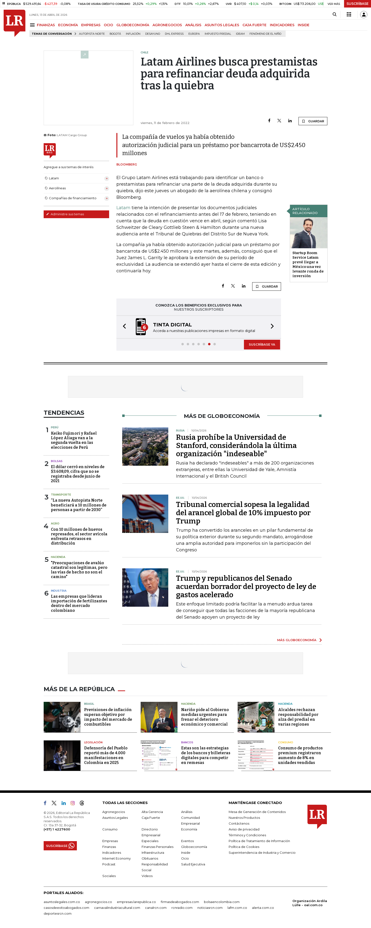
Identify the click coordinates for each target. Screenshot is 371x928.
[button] (122, 327)
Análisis (186, 812)
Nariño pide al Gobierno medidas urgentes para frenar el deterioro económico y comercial (205, 717)
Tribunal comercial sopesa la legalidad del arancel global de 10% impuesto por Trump (243, 512)
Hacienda (58, 557)
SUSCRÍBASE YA (262, 344)
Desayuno (152, 33)
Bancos (187, 742)
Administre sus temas (65, 214)
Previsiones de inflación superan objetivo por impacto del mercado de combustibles (108, 717)
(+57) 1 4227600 (57, 829)
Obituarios (150, 858)
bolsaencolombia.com (222, 902)
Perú (54, 427)
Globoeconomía (194, 847)
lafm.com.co (237, 908)
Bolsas (57, 461)
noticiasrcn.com (210, 908)
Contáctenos (239, 823)
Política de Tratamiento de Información (259, 841)
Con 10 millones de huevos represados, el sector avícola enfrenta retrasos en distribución (79, 536)
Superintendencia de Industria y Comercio (262, 852)
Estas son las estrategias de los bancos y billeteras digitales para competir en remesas (205, 755)
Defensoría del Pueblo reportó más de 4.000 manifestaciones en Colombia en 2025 (106, 755)
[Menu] (33, 25)
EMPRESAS (90, 25)
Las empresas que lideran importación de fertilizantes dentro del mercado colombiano (79, 603)
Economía (189, 829)
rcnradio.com (182, 908)
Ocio (185, 858)
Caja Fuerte (151, 818)
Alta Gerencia (152, 812)
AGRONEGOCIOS (167, 25)
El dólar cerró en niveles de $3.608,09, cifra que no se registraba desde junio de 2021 (78, 473)
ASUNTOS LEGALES (222, 25)
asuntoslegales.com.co (62, 902)
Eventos (187, 841)
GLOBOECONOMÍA (132, 25)
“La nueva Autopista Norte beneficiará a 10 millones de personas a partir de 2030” (78, 505)
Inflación (133, 33)
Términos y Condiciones (247, 835)
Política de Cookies (244, 847)
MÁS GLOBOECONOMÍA (296, 640)
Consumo (285, 742)
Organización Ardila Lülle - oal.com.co (309, 903)
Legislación (93, 742)
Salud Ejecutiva (193, 864)
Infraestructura (153, 852)
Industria (58, 590)
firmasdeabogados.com (180, 902)
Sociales (109, 876)
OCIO (108, 25)
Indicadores (111, 852)
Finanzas (109, 847)
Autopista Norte (92, 33)
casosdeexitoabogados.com (66, 908)
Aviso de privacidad (244, 829)
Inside (185, 852)
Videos (147, 876)
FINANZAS (46, 25)
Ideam (240, 33)
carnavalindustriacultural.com (117, 908)
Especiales (150, 841)
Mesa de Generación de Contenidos (257, 812)
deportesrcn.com (58, 913)
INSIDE (303, 25)
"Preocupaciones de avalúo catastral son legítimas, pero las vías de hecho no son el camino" (79, 570)
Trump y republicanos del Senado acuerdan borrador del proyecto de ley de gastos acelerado (246, 586)
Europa (194, 33)
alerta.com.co (263, 908)
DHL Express (174, 33)
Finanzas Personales (157, 847)
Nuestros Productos (244, 818)
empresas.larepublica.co (136, 902)
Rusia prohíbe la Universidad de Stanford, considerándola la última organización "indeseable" (236, 445)
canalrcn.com (156, 908)
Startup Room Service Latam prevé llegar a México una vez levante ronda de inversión (308, 264)
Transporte (61, 494)
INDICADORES (282, 25)
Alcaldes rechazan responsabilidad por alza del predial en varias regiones (298, 717)
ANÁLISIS (193, 25)
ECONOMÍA (68, 25)
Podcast (108, 864)
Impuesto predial (218, 33)
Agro (55, 523)
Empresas (110, 841)
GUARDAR (313, 121)
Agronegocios (113, 812)
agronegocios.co (98, 902)
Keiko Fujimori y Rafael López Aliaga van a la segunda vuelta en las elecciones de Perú (74, 440)
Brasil (89, 703)
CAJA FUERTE (254, 25)
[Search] (334, 14)
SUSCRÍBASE (358, 3)
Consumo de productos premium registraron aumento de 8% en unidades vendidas (300, 755)
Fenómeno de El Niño (265, 33)
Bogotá (115, 33)
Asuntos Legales (115, 818)
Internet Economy (116, 858)
